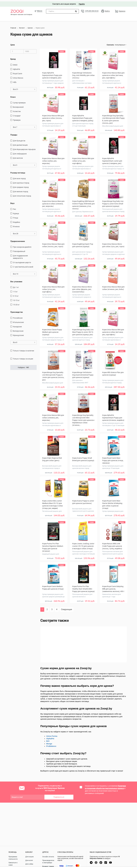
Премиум (16, 119)
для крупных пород (21, 181)
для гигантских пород (22, 195)
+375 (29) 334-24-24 (91, 10)
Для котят (29, 860)
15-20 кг (16, 303)
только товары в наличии (23, 349)
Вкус (12, 202)
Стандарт (17, 114)
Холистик (17, 110)
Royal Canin (17, 72)
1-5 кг (15, 290)
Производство (16, 311)
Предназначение (17, 240)
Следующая (66, 608)
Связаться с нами (13, 864)
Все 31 (24, 88)
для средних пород (21, 186)
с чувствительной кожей (23, 265)
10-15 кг (16, 299)
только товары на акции (23, 357)
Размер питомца (17, 171)
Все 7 (24, 126)
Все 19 (24, 272)
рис (14, 208)
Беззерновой (18, 106)
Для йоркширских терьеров (24, 148)
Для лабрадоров (20, 152)
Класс (13, 95)
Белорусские (18, 329)
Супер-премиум (19, 101)
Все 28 (24, 232)
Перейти (82, 3)
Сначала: (110, 43)
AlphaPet (16, 68)
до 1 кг (16, 286)
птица (15, 216)
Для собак (29, 864)
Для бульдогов (19, 139)
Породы (13, 133)
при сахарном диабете (22, 246)
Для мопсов (18, 157)
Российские (18, 316)
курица (16, 212)
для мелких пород (20, 190)
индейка (16, 221)
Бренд (13, 58)
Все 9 (24, 163)
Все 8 (24, 341)
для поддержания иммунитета (20, 255)
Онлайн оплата (48, 857)
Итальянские (18, 321)
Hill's (14, 81)
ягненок (16, 225)
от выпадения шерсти (22, 261)
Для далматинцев (20, 144)
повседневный (19, 250)
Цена (12, 43)
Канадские (17, 325)
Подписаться (58, 796)
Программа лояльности (13, 858)
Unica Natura (18, 76)
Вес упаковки (16, 280)
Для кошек (29, 857)
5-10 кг (16, 295)
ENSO (15, 63)
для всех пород (19, 177)
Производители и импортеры (48, 861)
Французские (18, 334)
